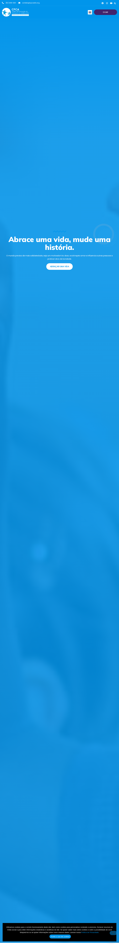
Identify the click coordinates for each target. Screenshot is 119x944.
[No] (113, 933)
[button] (115, 3)
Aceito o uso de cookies (60, 937)
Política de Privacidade (90, 932)
